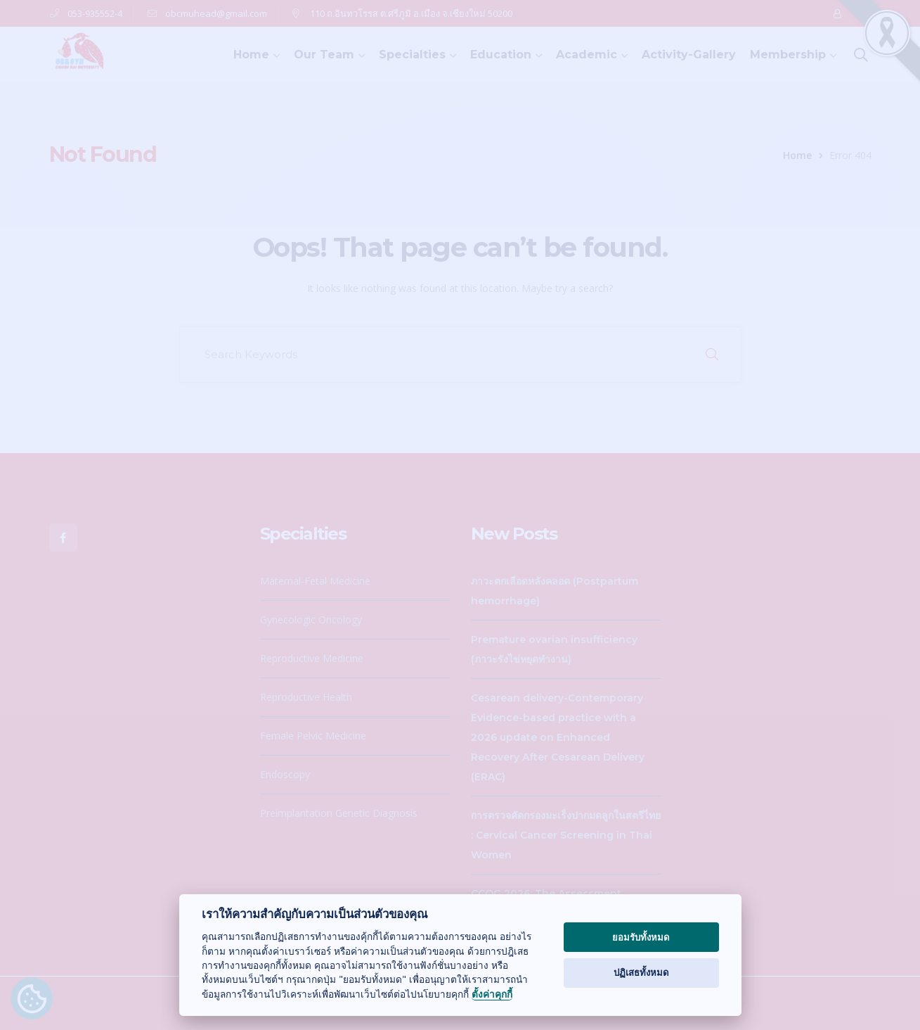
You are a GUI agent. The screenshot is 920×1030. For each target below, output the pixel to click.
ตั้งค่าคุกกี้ (492, 994)
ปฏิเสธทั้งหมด (641, 972)
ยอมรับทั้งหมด (641, 937)
